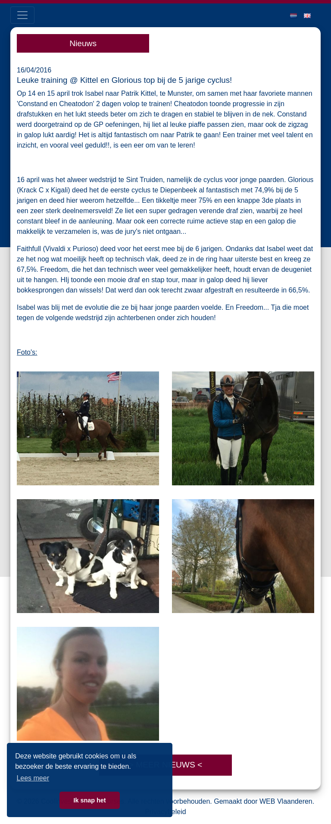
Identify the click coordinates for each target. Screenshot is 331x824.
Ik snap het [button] (89, 800)
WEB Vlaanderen (285, 801)
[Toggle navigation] (22, 15)
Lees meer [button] (32, 778)
